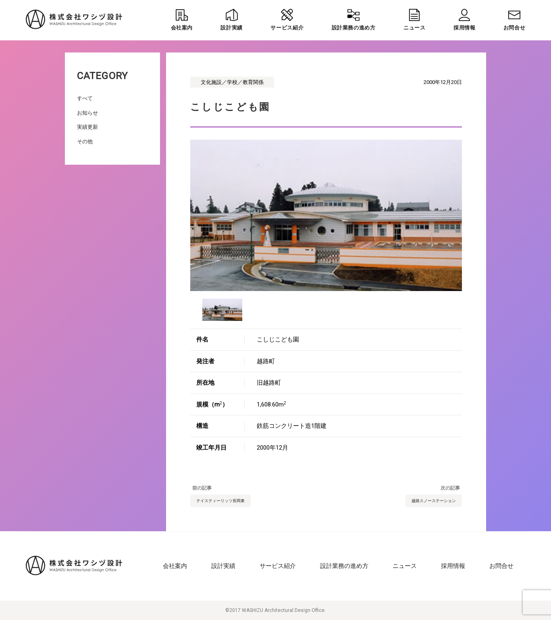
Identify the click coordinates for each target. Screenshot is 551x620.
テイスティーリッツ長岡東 (220, 501)
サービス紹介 (278, 566)
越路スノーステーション (434, 501)
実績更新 (87, 127)
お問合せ (501, 566)
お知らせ (87, 113)
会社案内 (175, 566)
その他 (85, 141)
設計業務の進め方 (344, 566)
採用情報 (453, 566)
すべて (85, 98)
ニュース (405, 566)
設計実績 (223, 566)
